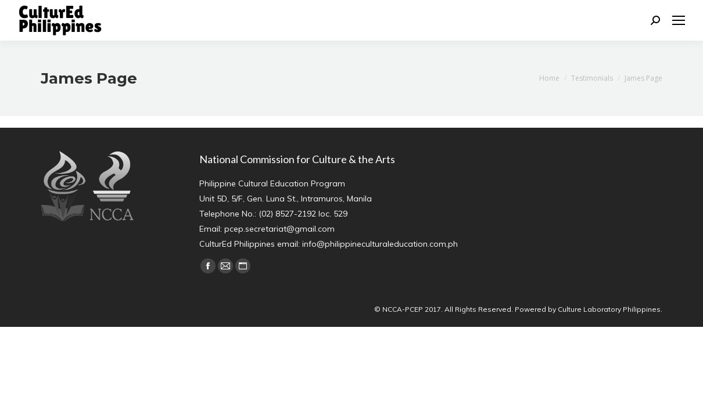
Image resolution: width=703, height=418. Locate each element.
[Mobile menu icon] (679, 20)
